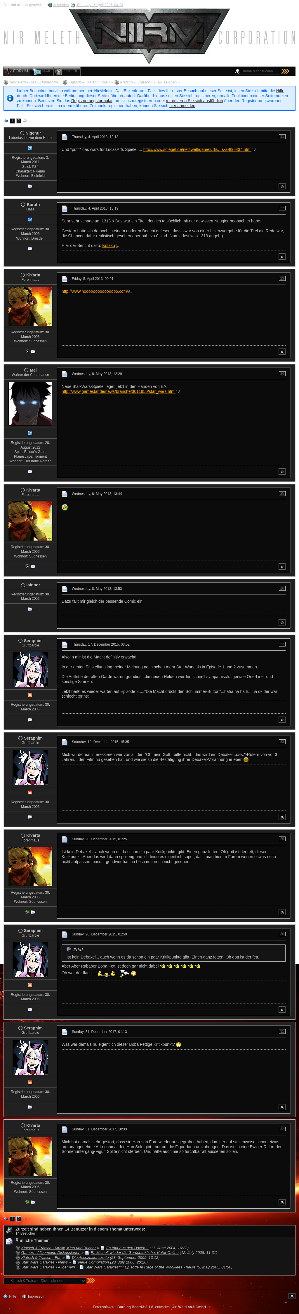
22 (282, 208)
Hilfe (280, 90)
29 (282, 839)
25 (282, 494)
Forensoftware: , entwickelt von (149, 1307)
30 (282, 934)
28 (282, 742)
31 (282, 1031)
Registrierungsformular (91, 100)
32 (282, 1129)
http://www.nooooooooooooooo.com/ (95, 291)
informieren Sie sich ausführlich (194, 100)
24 (282, 374)
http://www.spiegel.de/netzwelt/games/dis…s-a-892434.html (197, 149)
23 (282, 278)
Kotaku (108, 245)
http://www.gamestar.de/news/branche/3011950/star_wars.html (118, 391)
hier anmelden (182, 105)
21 (282, 137)
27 (282, 644)
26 (282, 588)
